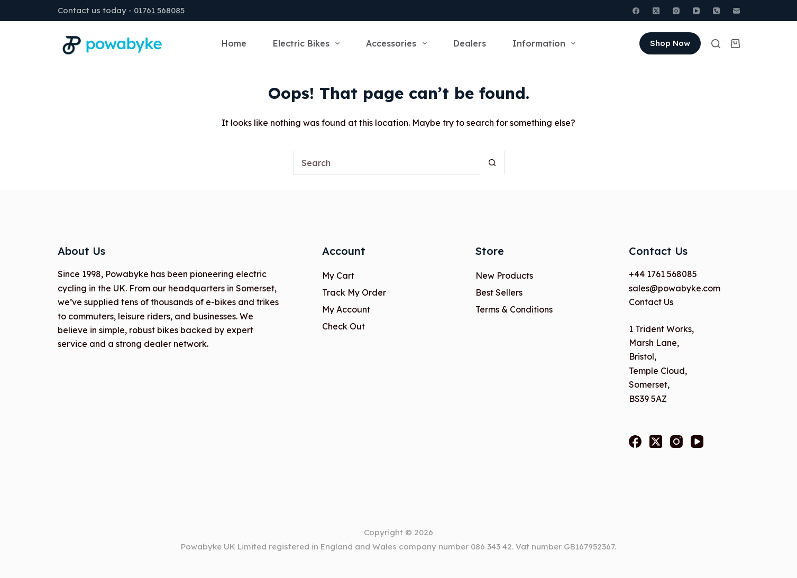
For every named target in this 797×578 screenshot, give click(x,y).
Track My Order (354, 292)
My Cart (338, 275)
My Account (346, 309)
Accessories (398, 43)
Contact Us (651, 302)
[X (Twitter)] (656, 10)
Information (546, 43)
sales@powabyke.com (674, 288)
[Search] (715, 43)
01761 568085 (159, 10)
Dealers (469, 43)
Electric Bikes (308, 43)
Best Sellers (499, 292)
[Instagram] (676, 10)
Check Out (343, 326)
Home (234, 43)
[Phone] (716, 10)
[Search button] (492, 163)
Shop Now (670, 43)
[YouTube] (696, 10)
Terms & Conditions (514, 309)
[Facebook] (636, 10)
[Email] (736, 10)
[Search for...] (387, 163)
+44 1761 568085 (663, 274)
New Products (504, 275)
